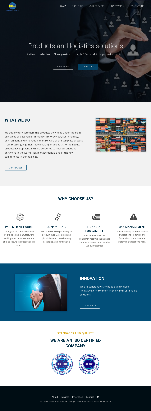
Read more (63, 66)
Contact (90, 397)
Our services (97, 6)
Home (62, 6)
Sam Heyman (104, 401)
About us (77, 6)
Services (65, 397)
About (55, 397)
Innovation (117, 6)
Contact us (137, 6)
